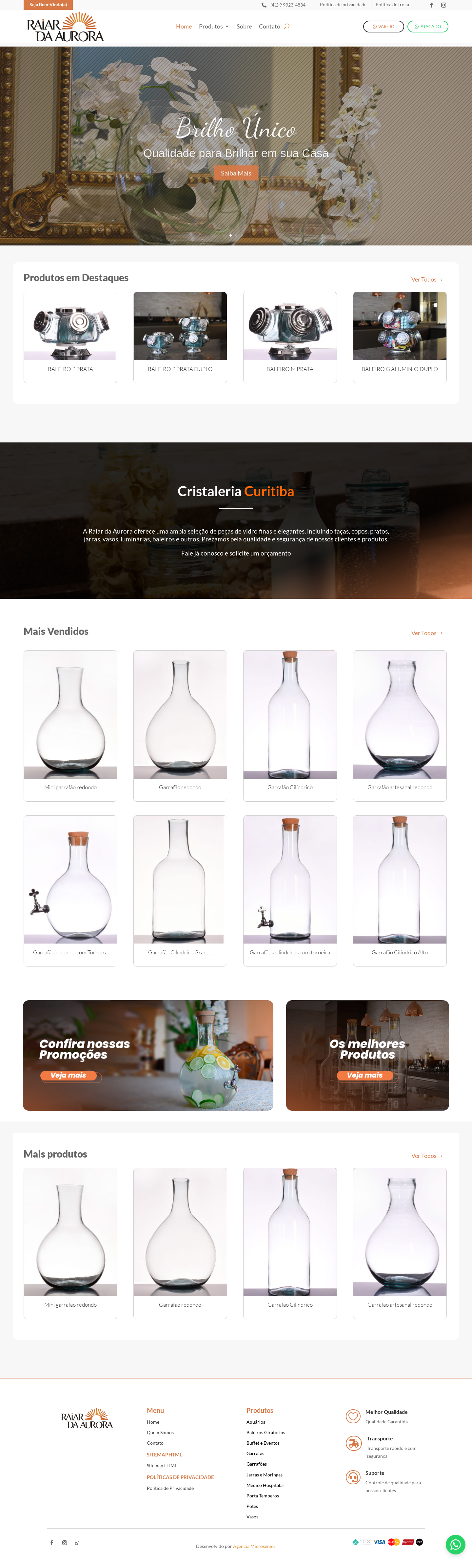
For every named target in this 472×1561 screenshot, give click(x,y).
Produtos (211, 27)
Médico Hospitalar (265, 1485)
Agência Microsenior (254, 1546)
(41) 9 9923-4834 (287, 5)
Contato (269, 27)
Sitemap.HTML (162, 1465)
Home (184, 27)
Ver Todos (424, 279)
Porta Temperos (262, 1495)
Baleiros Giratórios (265, 1432)
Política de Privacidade (170, 1488)
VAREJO (386, 26)
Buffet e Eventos (263, 1443)
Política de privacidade (343, 4)
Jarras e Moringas (264, 1474)
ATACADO (431, 26)
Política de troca (392, 4)
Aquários (255, 1422)
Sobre (244, 27)
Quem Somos (160, 1432)
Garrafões (256, 1464)
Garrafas (255, 1453)
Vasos (252, 1516)
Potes (252, 1506)
